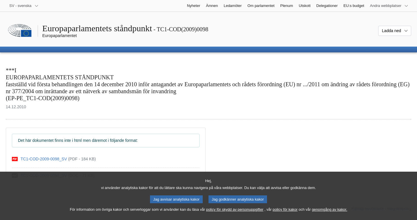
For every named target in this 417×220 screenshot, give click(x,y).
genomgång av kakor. (329, 214)
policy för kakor (285, 214)
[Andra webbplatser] (389, 6)
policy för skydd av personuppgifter (235, 214)
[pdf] (54, 159)
